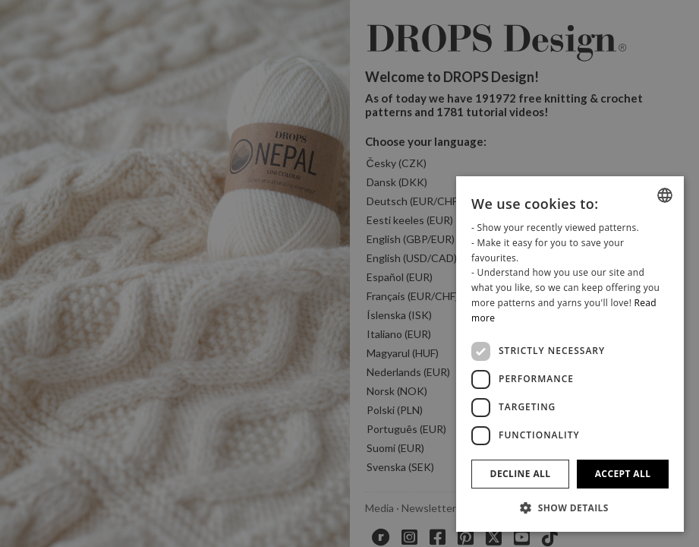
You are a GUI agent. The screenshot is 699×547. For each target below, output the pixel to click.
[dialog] (570, 354)
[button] (570, 507)
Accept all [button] (623, 473)
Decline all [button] (520, 473)
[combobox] (664, 195)
